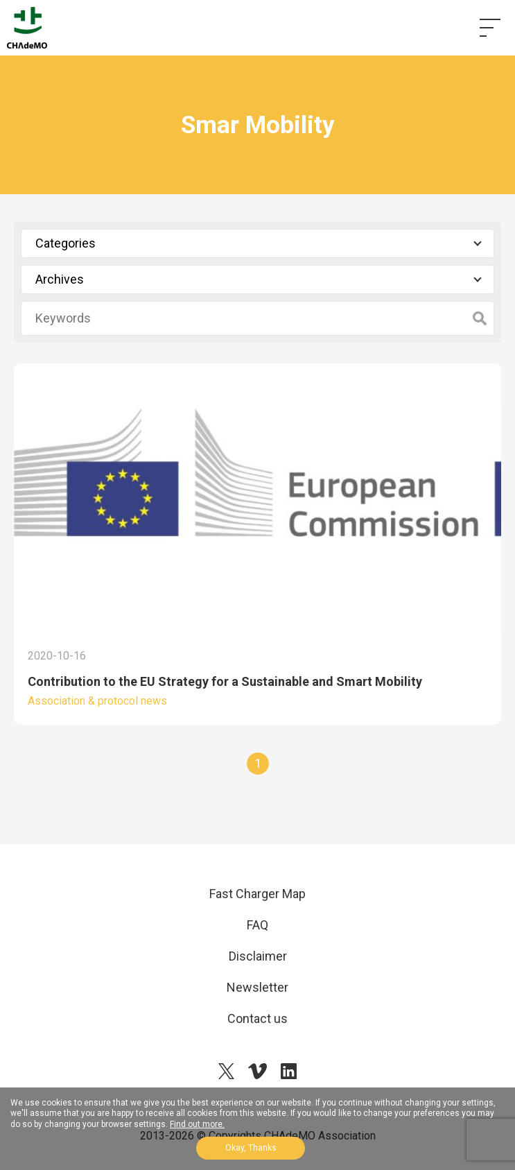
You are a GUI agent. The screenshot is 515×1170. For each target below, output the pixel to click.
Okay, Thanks (251, 1148)
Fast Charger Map (257, 893)
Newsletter (257, 987)
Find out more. (197, 1124)
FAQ (257, 925)
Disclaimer (258, 956)
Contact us (257, 1018)
